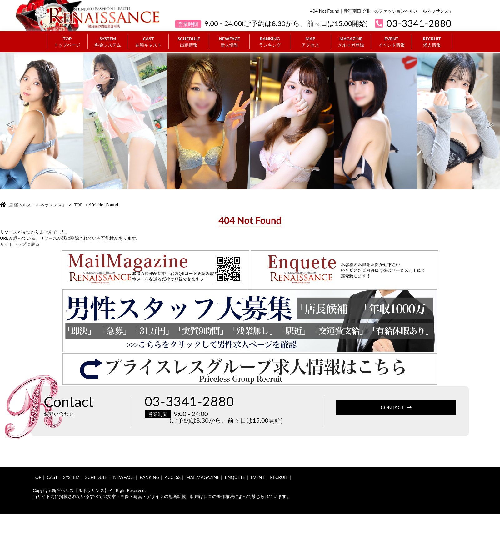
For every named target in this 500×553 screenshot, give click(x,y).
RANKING (270, 42)
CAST (148, 42)
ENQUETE (235, 477)
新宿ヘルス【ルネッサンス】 (80, 490)
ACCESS (173, 477)
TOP (67, 42)
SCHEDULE (189, 42)
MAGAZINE (351, 42)
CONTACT (396, 407)
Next (490, 121)
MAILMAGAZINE (203, 477)
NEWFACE (229, 42)
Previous (10, 121)
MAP (310, 42)
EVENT (391, 42)
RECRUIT (432, 42)
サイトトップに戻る (19, 244)
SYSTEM (108, 42)
